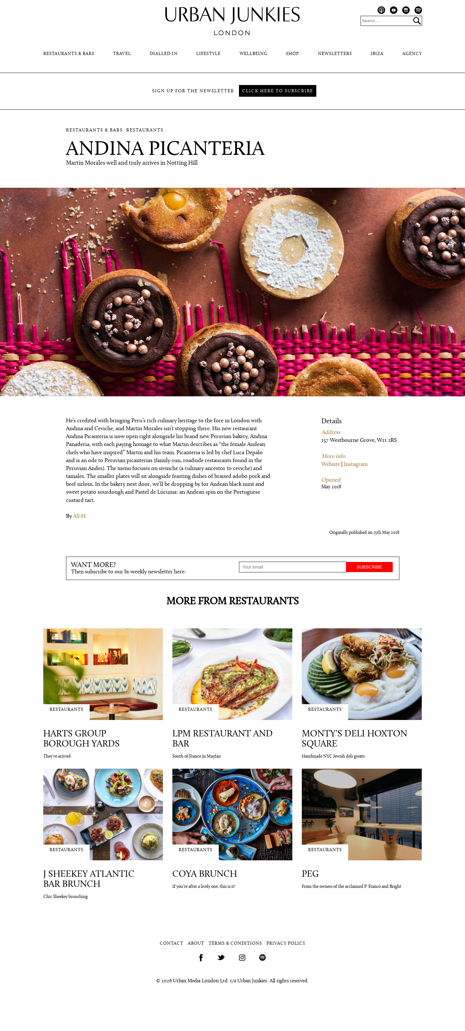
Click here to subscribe (277, 91)
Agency (412, 54)
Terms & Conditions (235, 943)
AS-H (79, 516)
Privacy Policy (286, 943)
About (196, 943)
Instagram (356, 464)
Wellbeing (253, 54)
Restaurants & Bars (68, 54)
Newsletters (335, 54)
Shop (292, 54)
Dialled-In (164, 54)
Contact (171, 943)
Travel (122, 54)
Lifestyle (208, 54)
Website (330, 464)
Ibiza (377, 54)
